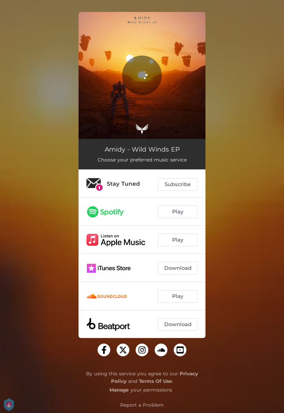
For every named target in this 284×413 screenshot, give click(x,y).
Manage (119, 390)
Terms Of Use (155, 381)
